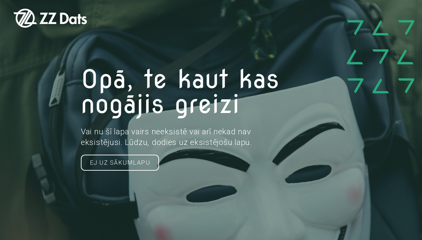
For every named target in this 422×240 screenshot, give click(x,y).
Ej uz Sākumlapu (120, 162)
